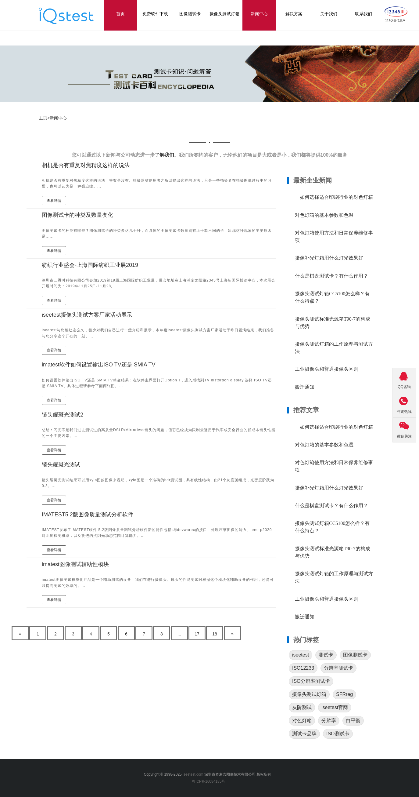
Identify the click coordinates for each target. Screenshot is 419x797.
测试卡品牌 (304, 733)
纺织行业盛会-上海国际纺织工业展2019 (90, 265)
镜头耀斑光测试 (61, 464)
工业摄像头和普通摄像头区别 (326, 369)
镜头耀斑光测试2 (62, 415)
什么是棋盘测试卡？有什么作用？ (331, 275)
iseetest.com (193, 774)
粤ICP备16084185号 (209, 781)
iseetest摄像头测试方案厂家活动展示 (87, 315)
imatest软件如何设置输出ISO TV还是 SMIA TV (98, 365)
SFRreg (344, 694)
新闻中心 (58, 117)
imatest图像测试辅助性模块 (75, 564)
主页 (43, 117)
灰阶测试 (302, 707)
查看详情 (54, 200)
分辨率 (328, 720)
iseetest (300, 654)
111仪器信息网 (395, 20)
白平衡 (353, 720)
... (179, 633)
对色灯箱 (302, 720)
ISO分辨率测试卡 (311, 681)
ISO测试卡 (337, 733)
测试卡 (326, 654)
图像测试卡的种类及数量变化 (77, 215)
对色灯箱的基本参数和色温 (324, 215)
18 (214, 633)
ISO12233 (303, 668)
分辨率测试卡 (338, 668)
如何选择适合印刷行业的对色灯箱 (334, 197)
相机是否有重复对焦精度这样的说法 (86, 165)
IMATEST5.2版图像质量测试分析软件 (87, 514)
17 (197, 633)
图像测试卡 (355, 654)
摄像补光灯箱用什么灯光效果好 (329, 257)
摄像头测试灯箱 (309, 694)
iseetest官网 (334, 707)
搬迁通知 (304, 387)
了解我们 (164, 155)
